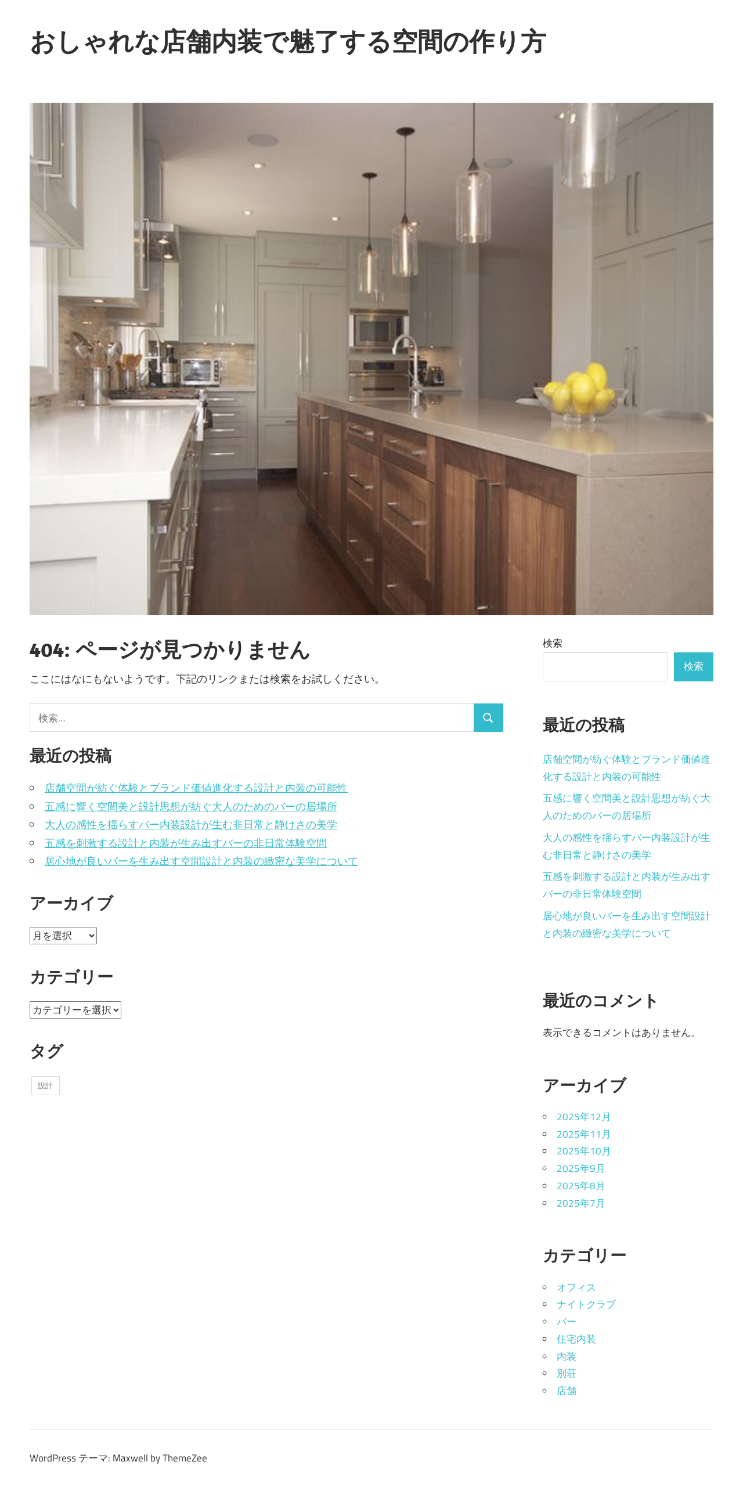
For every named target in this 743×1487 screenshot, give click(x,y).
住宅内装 (576, 1339)
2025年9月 (581, 1168)
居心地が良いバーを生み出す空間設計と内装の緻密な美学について (201, 861)
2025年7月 (581, 1203)
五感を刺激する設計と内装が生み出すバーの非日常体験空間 (186, 843)
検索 (552, 643)
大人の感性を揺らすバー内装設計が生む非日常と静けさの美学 (191, 824)
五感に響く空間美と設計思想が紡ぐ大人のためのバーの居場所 (191, 806)
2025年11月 (584, 1134)
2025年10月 (584, 1150)
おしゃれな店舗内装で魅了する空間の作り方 (288, 41)
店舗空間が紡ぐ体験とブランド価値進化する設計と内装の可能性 (196, 788)
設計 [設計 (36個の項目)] (45, 1085)
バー (566, 1321)
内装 (566, 1356)
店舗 (566, 1390)
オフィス (576, 1287)
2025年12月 (584, 1116)
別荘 (566, 1373)
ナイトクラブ (586, 1304)
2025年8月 (581, 1185)
